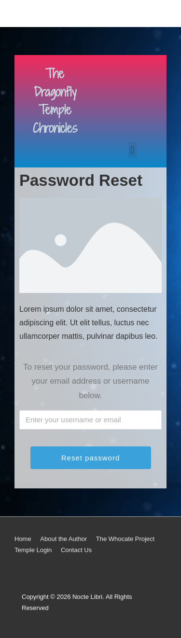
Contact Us (76, 550)
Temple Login (33, 550)
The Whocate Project (125, 538)
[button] (132, 150)
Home (22, 538)
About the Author (63, 538)
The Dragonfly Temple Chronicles (55, 101)
